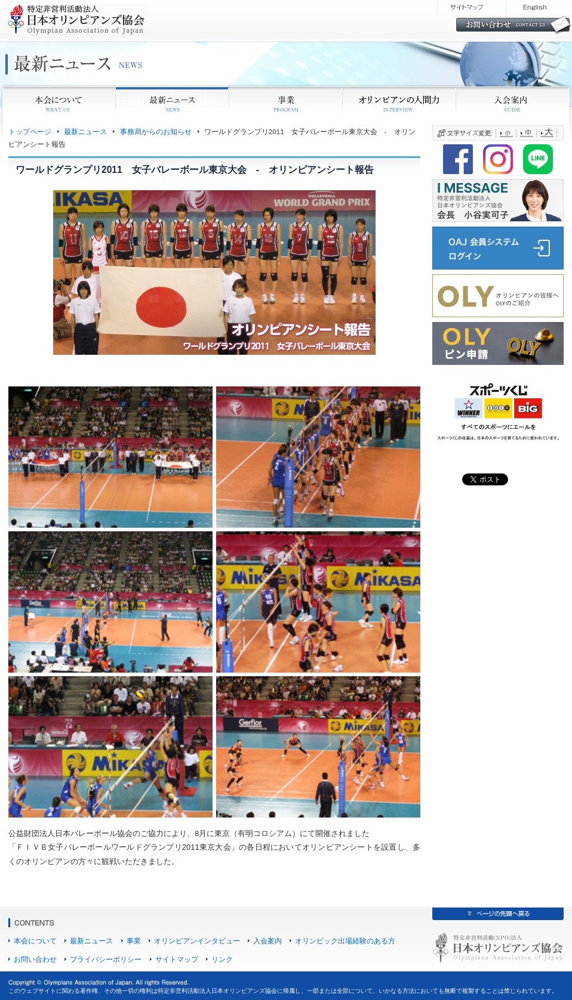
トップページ (29, 131)
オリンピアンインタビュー (197, 941)
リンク (222, 959)
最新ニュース (85, 131)
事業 (134, 941)
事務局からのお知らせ (156, 131)
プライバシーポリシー (106, 959)
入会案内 (267, 941)
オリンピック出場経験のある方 (345, 941)
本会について (35, 941)
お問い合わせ (35, 959)
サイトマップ (176, 959)
